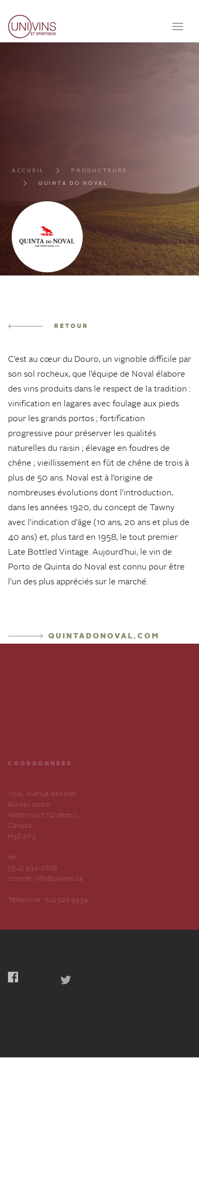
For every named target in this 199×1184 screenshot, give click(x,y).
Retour (48, 373)
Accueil (28, 219)
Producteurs (99, 219)
